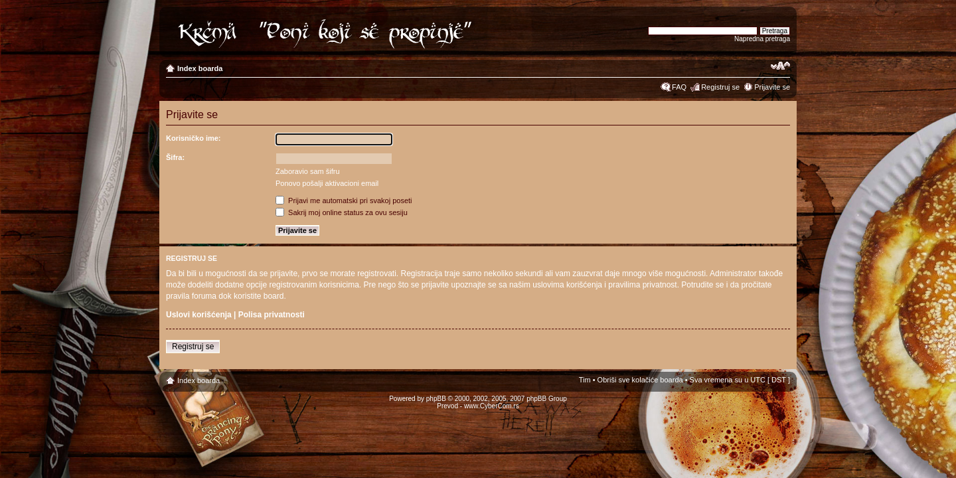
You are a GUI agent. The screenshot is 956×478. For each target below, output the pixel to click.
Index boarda (199, 68)
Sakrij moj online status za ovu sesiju (342, 212)
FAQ (679, 87)
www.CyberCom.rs (491, 406)
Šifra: (175, 157)
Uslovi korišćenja (199, 314)
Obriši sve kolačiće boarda (640, 380)
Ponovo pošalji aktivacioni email (327, 183)
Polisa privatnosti (271, 314)
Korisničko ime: (193, 138)
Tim (585, 380)
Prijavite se (772, 87)
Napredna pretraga (762, 38)
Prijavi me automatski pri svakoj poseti (344, 200)
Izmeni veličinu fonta (780, 66)
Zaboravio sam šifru (308, 171)
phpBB (436, 398)
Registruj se (720, 87)
